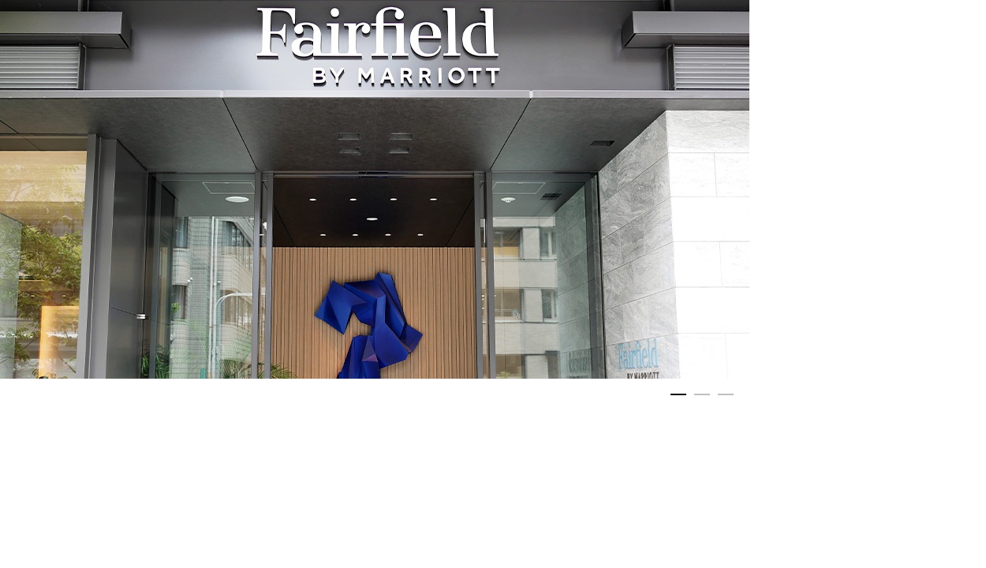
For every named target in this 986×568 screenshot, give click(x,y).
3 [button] (726, 398)
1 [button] (678, 398)
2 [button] (702, 398)
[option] (374, 189)
